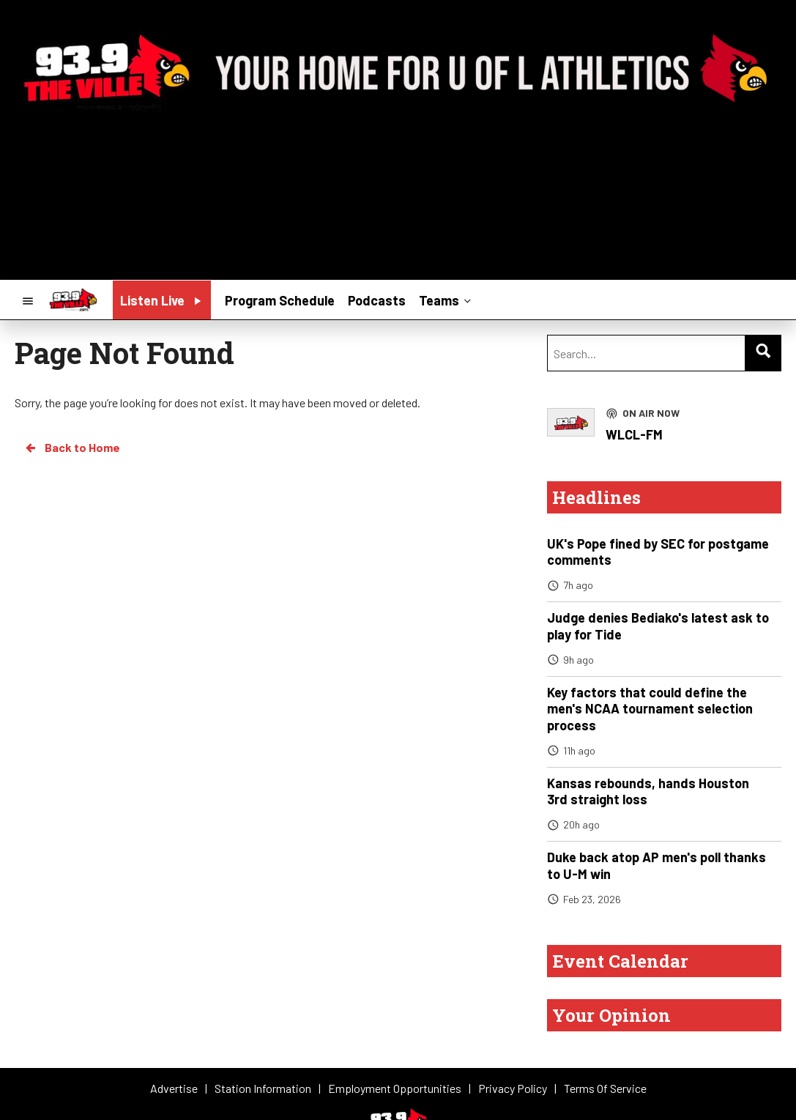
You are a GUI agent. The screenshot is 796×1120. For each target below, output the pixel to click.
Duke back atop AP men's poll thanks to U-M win (656, 865)
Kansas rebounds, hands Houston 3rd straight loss (648, 791)
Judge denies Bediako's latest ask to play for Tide (658, 625)
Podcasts (377, 300)
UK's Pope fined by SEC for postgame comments (658, 551)
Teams (446, 299)
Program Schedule (280, 300)
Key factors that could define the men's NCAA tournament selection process (650, 708)
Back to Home (71, 447)
